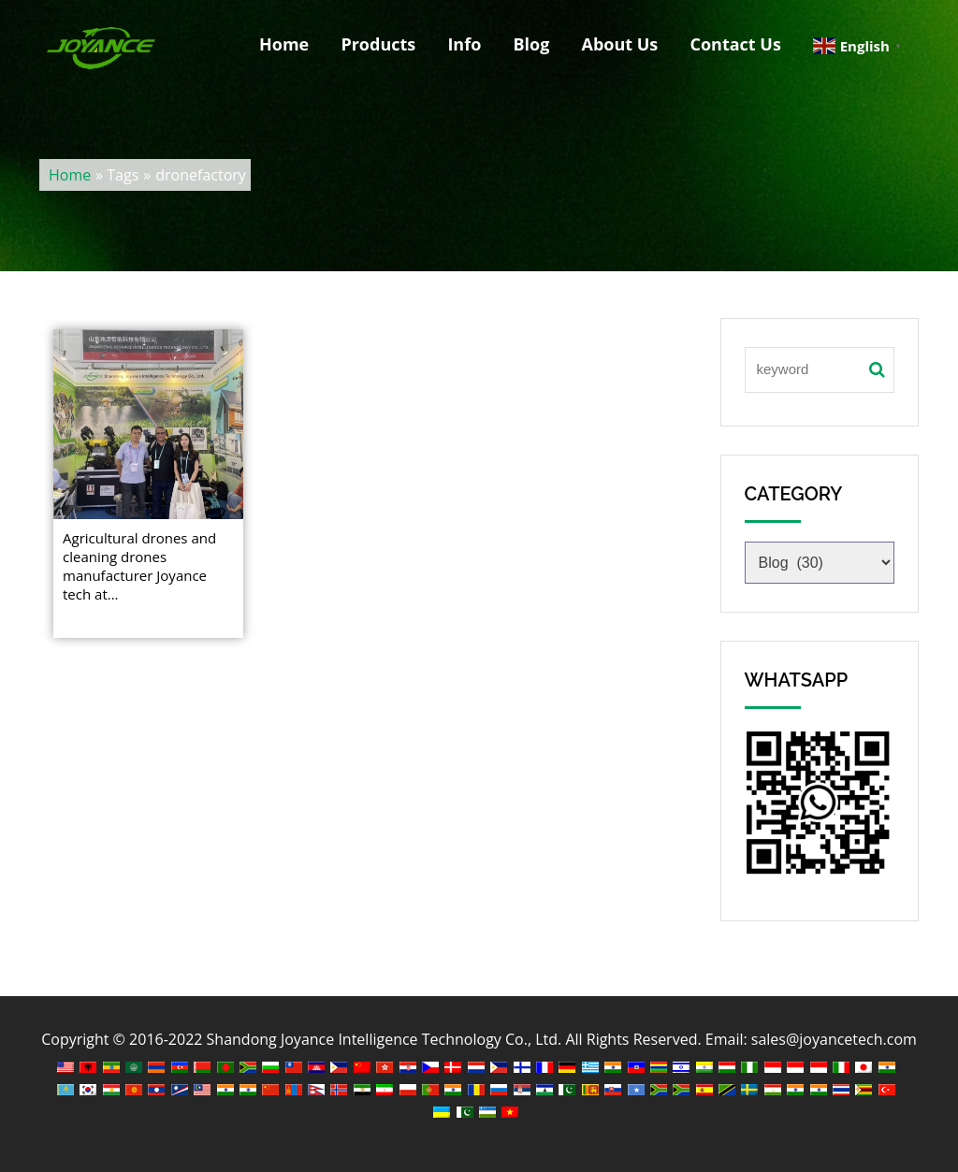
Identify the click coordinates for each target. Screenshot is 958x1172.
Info (462, 45)
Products (376, 45)
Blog (530, 45)
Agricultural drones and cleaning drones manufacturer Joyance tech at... (139, 565)
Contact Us (734, 45)
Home (282, 45)
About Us (618, 45)
